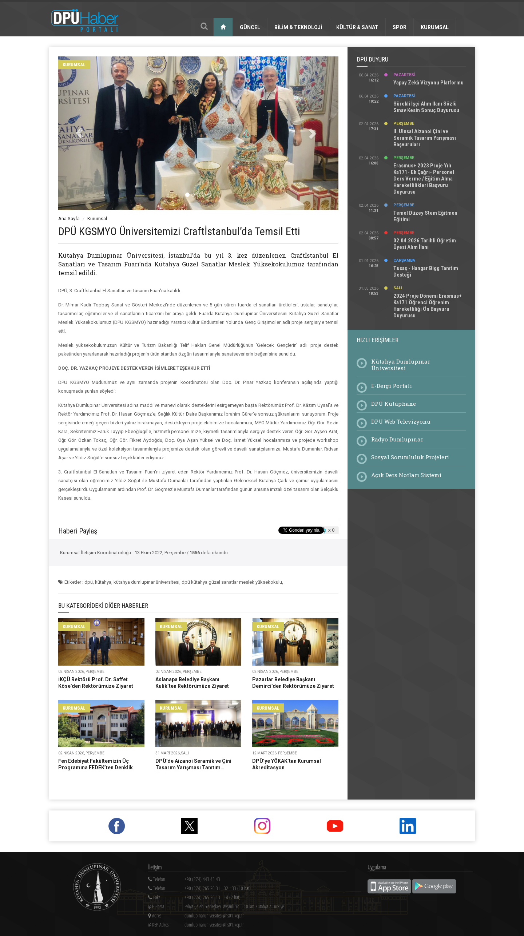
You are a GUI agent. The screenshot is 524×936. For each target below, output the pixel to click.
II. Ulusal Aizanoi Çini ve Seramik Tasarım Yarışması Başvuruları (424, 138)
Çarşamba (404, 260)
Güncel (250, 27)
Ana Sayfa (69, 218)
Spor (399, 27)
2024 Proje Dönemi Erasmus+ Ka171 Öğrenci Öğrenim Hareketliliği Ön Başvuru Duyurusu (427, 306)
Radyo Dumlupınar (397, 439)
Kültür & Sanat (357, 27)
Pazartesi (404, 74)
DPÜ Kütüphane (393, 403)
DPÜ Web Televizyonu (400, 421)
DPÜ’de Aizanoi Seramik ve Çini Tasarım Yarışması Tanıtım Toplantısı (193, 767)
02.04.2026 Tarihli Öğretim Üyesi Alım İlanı (424, 243)
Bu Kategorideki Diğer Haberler (103, 605)
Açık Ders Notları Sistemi (406, 475)
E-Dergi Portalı (391, 385)
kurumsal (74, 64)
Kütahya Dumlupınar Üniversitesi (400, 364)
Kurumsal (435, 27)
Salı (397, 288)
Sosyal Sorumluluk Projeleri (410, 457)
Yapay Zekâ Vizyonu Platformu (428, 82)
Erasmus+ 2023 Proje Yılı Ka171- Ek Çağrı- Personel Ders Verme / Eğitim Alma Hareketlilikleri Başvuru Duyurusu (423, 178)
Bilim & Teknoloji (298, 27)
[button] (79, 133)
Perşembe (403, 123)
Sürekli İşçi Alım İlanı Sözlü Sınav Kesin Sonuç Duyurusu (426, 107)
